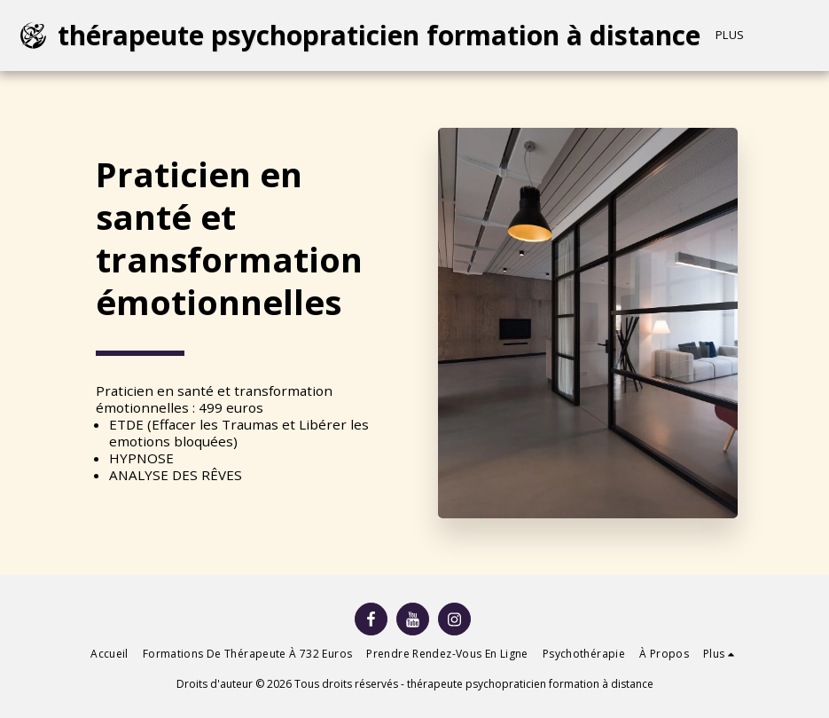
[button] (815, 35)
